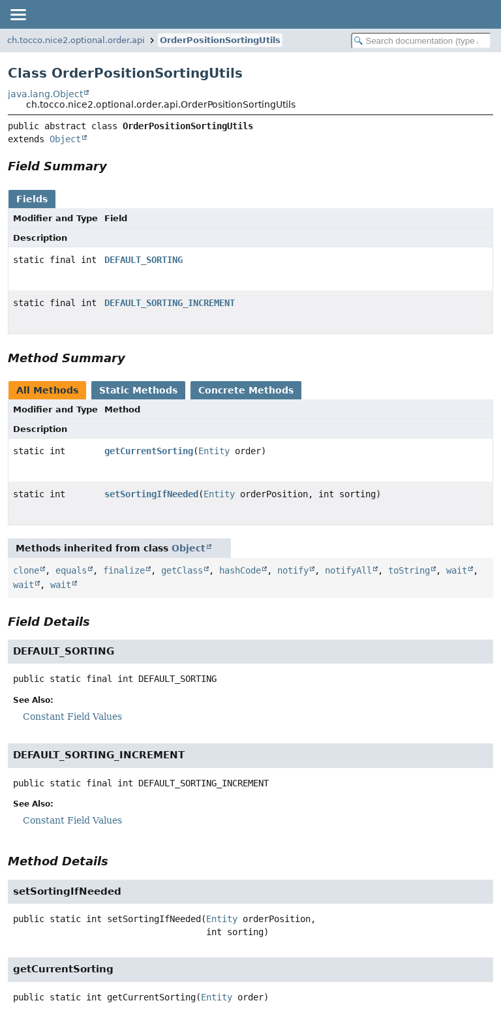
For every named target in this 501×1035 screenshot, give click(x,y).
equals (71, 570)
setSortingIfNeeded (151, 494)
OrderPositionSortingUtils (220, 40)
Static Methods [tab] (138, 390)
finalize (124, 570)
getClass (182, 570)
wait (456, 570)
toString (409, 570)
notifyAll (348, 570)
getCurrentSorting (148, 451)
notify (293, 570)
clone (26, 570)
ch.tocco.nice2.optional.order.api (76, 40)
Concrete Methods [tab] (246, 390)
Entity (214, 451)
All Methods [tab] (47, 390)
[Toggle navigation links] (18, 14)
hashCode (240, 570)
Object (65, 139)
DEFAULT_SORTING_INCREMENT (169, 303)
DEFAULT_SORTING (143, 260)
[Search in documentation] (421, 41)
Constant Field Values (72, 716)
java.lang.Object (45, 94)
